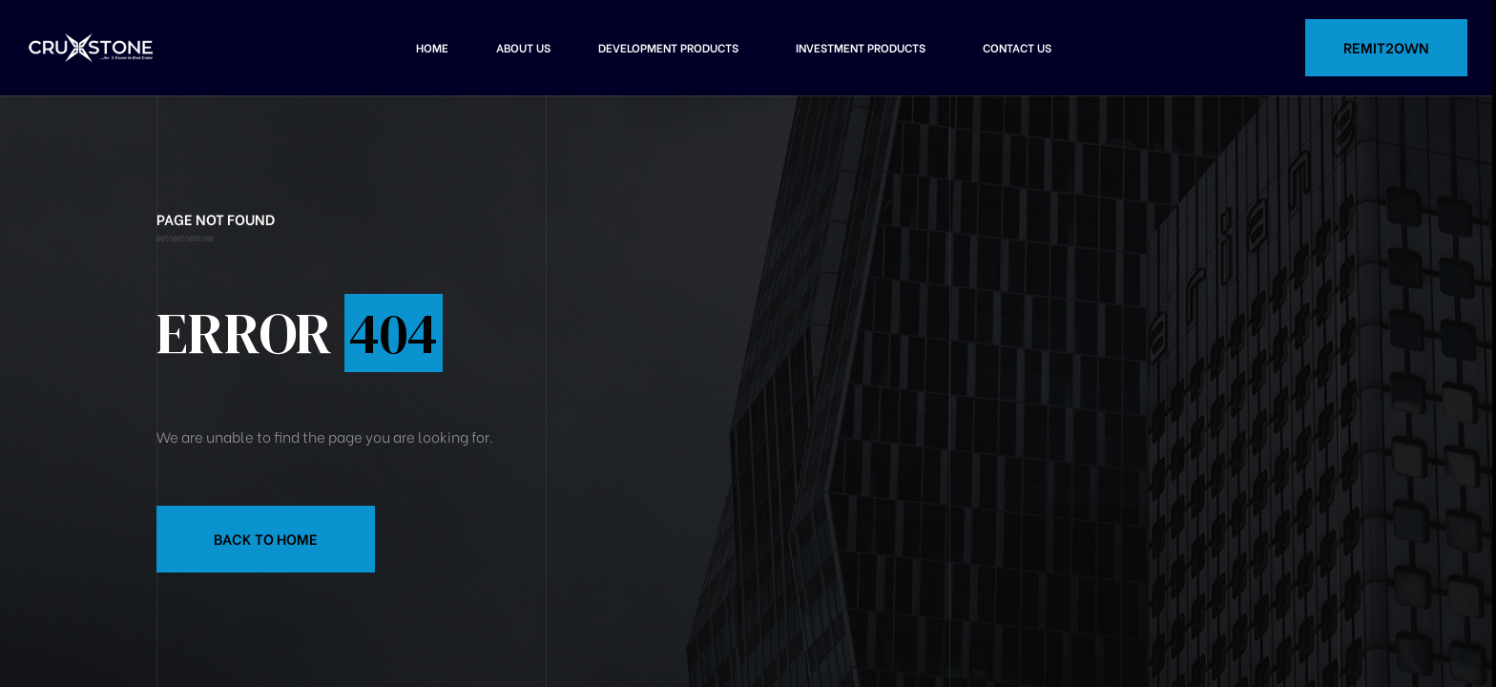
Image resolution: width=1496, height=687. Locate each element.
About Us (523, 47)
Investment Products (860, 47)
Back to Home (266, 538)
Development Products (668, 47)
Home (432, 47)
